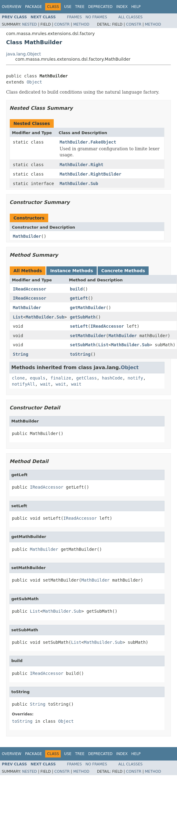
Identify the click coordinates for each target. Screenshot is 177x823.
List (18, 317)
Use (67, 7)
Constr (62, 24)
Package (33, 7)
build (76, 289)
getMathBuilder (88, 307)
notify (135, 378)
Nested (29, 24)
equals (37, 378)
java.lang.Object (23, 54)
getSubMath (83, 317)
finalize (60, 378)
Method (81, 24)
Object (34, 82)
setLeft (79, 326)
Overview (11, 7)
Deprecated (100, 7)
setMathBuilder (88, 335)
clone (18, 378)
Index (122, 7)
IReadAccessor (29, 289)
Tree (80, 7)
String (20, 354)
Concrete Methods (123, 270)
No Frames (96, 17)
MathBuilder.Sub (79, 183)
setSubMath (83, 344)
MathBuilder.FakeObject (88, 142)
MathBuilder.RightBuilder (90, 174)
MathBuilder (27, 236)
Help (136, 7)
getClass (86, 378)
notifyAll (23, 384)
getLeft (79, 298)
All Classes (130, 17)
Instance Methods (71, 270)
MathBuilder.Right (81, 164)
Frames (74, 17)
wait (45, 384)
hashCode (112, 378)
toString (80, 354)
